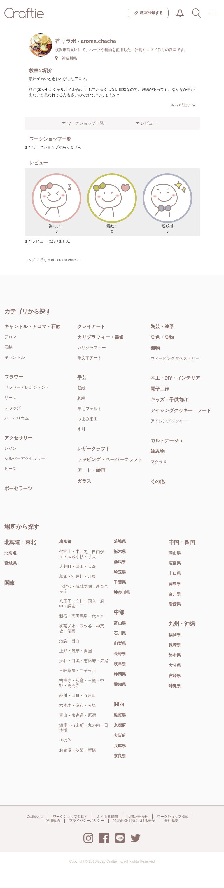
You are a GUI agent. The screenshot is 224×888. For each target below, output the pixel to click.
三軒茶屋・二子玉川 (77, 670)
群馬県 (120, 561)
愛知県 (120, 684)
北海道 (10, 553)
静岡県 (120, 674)
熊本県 (175, 655)
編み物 (157, 451)
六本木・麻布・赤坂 (77, 705)
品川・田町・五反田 (77, 695)
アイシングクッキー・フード (180, 410)
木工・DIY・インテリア (175, 378)
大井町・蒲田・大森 (77, 566)
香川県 (175, 594)
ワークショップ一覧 (85, 123)
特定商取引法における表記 (134, 821)
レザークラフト (93, 448)
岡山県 (175, 553)
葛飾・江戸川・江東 (77, 576)
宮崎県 (175, 675)
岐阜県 (120, 664)
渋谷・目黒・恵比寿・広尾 (83, 660)
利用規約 (53, 821)
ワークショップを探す (70, 816)
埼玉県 (120, 572)
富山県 (120, 623)
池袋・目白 (69, 640)
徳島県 (175, 583)
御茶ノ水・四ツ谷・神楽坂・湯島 (81, 628)
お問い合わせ (137, 816)
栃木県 (120, 551)
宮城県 (10, 563)
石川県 (120, 633)
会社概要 (171, 821)
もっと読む (183, 105)
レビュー (149, 123)
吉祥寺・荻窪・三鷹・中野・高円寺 (81, 683)
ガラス (84, 481)
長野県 (120, 653)
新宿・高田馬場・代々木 (81, 616)
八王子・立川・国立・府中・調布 (81, 603)
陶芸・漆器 (162, 326)
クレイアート (91, 326)
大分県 (175, 665)
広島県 (175, 563)
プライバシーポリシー (86, 821)
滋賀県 (120, 715)
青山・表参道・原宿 (77, 715)
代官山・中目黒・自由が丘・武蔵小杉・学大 (81, 554)
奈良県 (120, 755)
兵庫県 (120, 745)
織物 (155, 348)
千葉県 (120, 582)
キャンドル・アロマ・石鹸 (32, 326)
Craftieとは (35, 816)
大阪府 (120, 735)
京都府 (120, 725)
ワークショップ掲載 (172, 816)
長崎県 (175, 645)
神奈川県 (122, 592)
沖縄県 (175, 685)
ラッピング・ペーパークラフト (110, 459)
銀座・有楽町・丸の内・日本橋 (83, 727)
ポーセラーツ (18, 488)
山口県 (175, 573)
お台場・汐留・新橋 (77, 750)
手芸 (82, 377)
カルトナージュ (166, 440)
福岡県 (175, 634)
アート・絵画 (91, 470)
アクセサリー (18, 437)
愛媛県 (175, 604)
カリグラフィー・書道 (100, 337)
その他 (157, 481)
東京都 (65, 541)
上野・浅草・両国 (75, 650)
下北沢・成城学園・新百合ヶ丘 (83, 589)
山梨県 (120, 643)
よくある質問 (107, 816)
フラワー (13, 376)
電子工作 (159, 388)
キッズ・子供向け (169, 399)
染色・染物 (162, 337)
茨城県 (120, 541)
